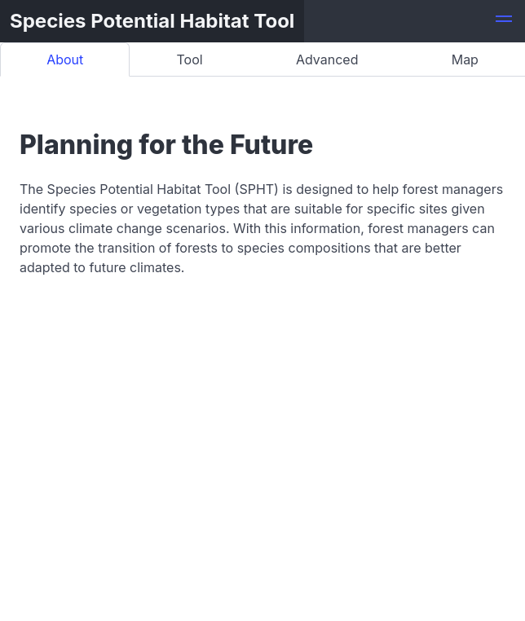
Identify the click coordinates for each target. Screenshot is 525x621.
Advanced (327, 59)
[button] (504, 21)
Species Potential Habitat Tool (152, 21)
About (64, 59)
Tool (190, 59)
